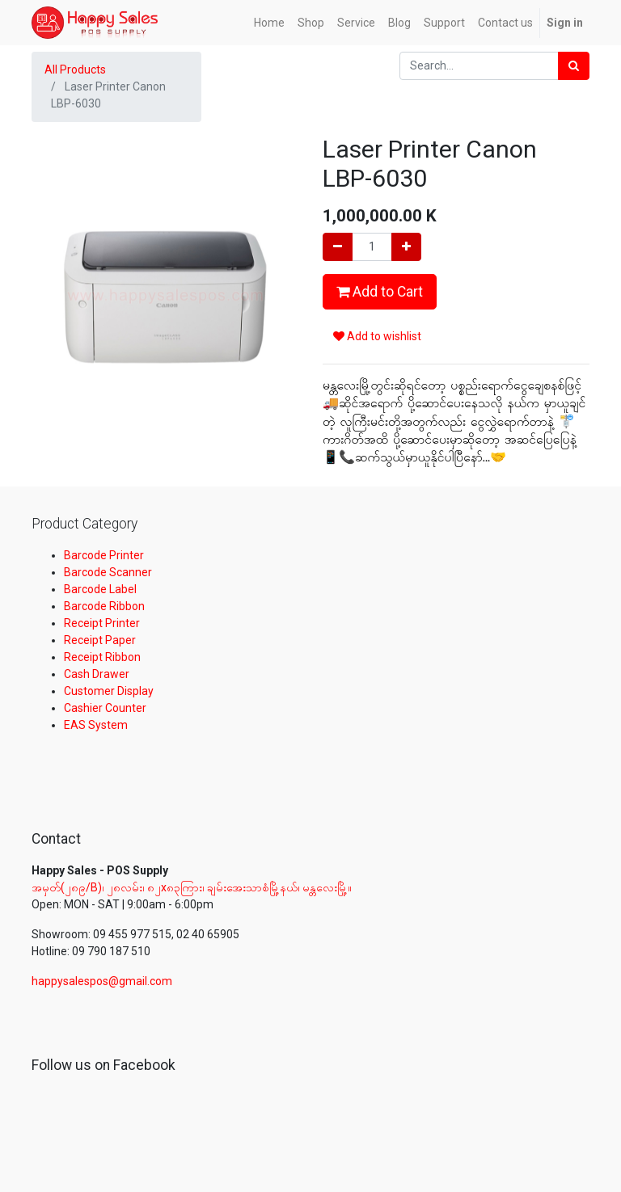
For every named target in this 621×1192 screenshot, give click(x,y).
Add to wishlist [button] (377, 336)
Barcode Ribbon (104, 606)
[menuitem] (269, 23)
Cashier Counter (105, 707)
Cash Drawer (96, 674)
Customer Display (109, 690)
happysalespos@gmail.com (102, 981)
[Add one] (406, 247)
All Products (75, 69)
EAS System (96, 724)
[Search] (573, 66)
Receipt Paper (100, 640)
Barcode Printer (104, 555)
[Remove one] (338, 247)
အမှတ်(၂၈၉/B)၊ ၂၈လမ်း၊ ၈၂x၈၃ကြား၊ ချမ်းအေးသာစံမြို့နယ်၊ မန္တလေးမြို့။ (193, 887)
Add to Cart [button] (379, 292)
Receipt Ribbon (102, 657)
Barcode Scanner (108, 572)
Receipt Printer (102, 623)
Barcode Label (100, 589)
